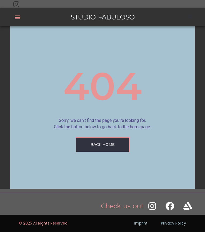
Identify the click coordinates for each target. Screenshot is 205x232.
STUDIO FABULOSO (103, 17)
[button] (17, 17)
